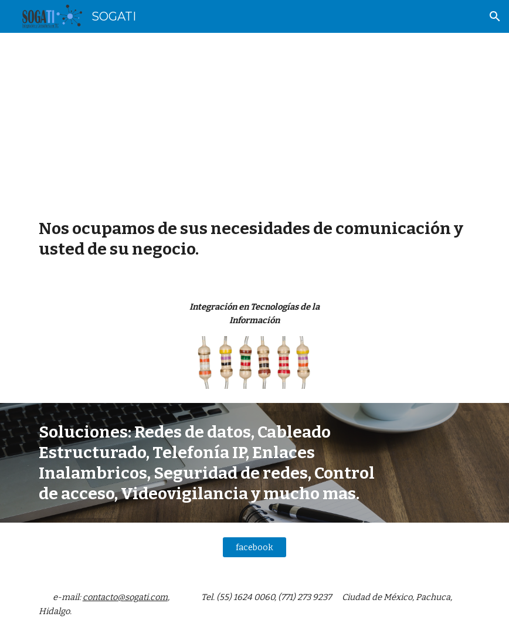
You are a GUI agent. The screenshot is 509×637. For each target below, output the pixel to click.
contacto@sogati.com (125, 597)
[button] (495, 16)
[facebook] (254, 547)
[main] (255, 116)
